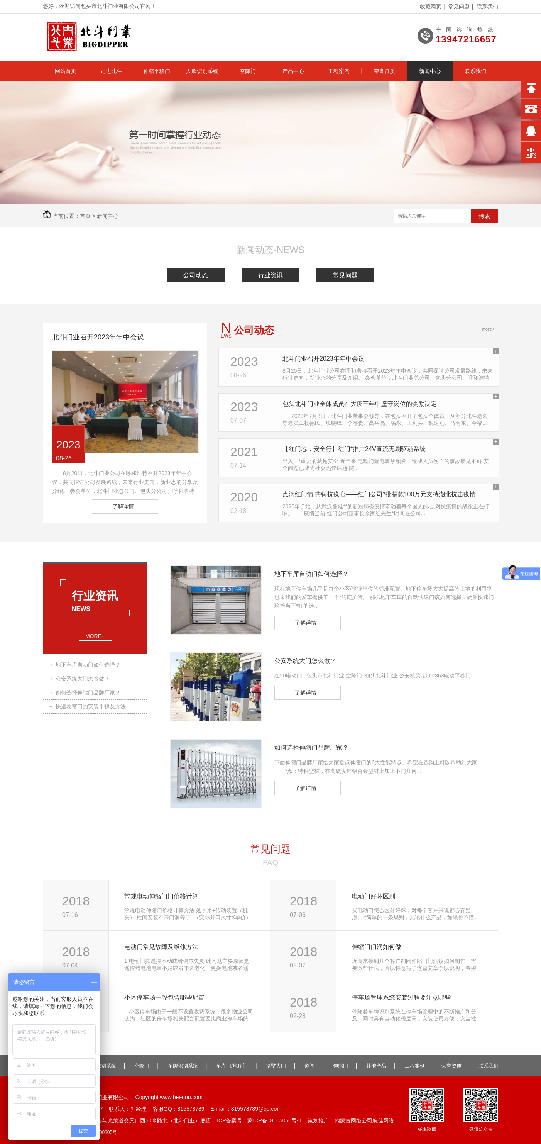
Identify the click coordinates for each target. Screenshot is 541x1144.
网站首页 (65, 71)
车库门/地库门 (232, 1066)
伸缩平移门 (156, 71)
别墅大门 (276, 1066)
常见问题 (459, 6)
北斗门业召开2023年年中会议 (98, 337)
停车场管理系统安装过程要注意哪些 (401, 997)
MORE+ (95, 636)
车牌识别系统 (183, 1066)
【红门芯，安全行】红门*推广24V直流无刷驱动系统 (354, 449)
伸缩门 (340, 1066)
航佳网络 (383, 1120)
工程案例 (339, 71)
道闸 (309, 1066)
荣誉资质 (384, 71)
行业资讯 (270, 275)
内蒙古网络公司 (353, 1120)
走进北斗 (111, 71)
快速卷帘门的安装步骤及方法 (87, 706)
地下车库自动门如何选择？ (84, 665)
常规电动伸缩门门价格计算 (161, 896)
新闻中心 (430, 71)
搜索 (484, 216)
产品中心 (293, 71)
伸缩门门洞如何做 (376, 947)
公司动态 (195, 275)
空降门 (248, 71)
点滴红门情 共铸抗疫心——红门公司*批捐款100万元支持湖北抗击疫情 (379, 494)
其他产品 (376, 1066)
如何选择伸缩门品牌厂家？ (84, 692)
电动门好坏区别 (373, 896)
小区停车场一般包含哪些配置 (164, 997)
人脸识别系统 (202, 71)
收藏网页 (430, 6)
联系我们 (487, 6)
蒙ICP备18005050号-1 (274, 1120)
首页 (85, 216)
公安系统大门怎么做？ (79, 679)
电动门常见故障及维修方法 (161, 947)
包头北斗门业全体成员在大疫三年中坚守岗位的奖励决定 (359, 404)
